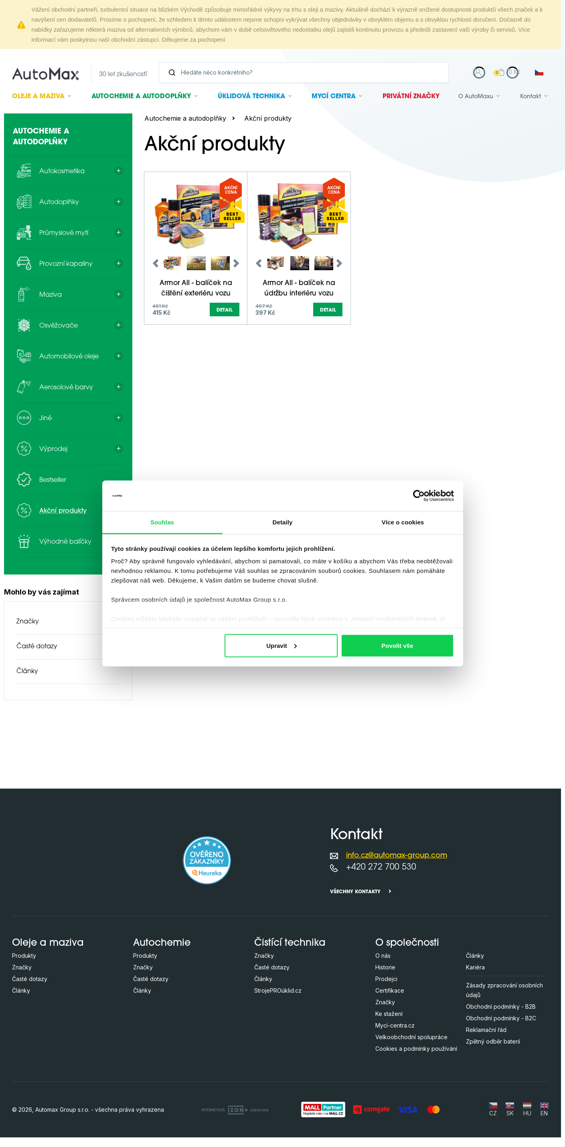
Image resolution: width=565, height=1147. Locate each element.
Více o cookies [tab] (403, 522)
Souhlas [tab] (162, 522)
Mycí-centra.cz (395, 1025)
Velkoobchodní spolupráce (411, 1037)
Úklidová (251, 96)
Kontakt (530, 97)
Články (27, 671)
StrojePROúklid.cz (278, 990)
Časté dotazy (36, 646)
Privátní (411, 96)
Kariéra (475, 967)
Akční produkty (268, 118)
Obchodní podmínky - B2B (501, 1006)
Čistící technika (290, 943)
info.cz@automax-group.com (396, 856)
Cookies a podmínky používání (416, 1048)
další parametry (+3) (515, 202)
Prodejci (386, 978)
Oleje (38, 96)
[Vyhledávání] (307, 72)
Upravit (281, 645)
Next (236, 333)
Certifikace (389, 990)
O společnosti (407, 943)
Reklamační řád (486, 1029)
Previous (155, 333)
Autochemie (141, 96)
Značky (27, 622)
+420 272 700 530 (381, 867)
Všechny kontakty (355, 892)
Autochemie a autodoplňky (185, 118)
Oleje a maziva (48, 943)
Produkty (24, 955)
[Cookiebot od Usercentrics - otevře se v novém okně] (419, 496)
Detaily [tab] (283, 522)
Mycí (334, 96)
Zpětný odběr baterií (493, 1041)
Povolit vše (397, 645)
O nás (383, 955)
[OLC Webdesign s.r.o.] (235, 1109)
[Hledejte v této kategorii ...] (256, 175)
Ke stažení (389, 1013)
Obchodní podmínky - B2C (501, 1018)
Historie (385, 967)
